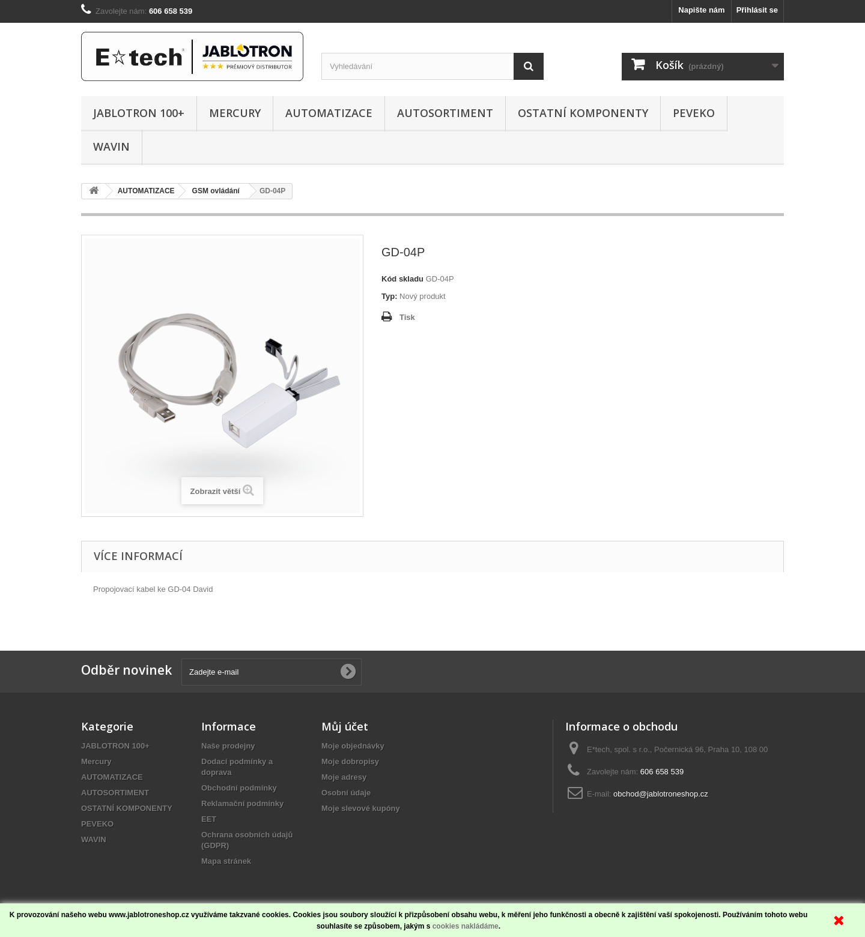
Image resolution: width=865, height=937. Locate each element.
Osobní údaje (346, 792)
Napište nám (701, 9)
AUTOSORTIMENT (445, 113)
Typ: (389, 296)
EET (208, 819)
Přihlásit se (757, 9)
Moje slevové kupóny (360, 808)
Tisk (407, 317)
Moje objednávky (352, 745)
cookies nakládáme (465, 926)
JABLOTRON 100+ (138, 113)
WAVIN (111, 146)
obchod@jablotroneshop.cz (660, 793)
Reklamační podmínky (242, 803)
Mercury (235, 113)
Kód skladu (402, 278)
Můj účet (344, 726)
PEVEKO (694, 113)
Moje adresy (343, 777)
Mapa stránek (226, 861)
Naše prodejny (228, 745)
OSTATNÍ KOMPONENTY (583, 113)
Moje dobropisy (350, 761)
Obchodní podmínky (239, 787)
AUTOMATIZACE (328, 113)
